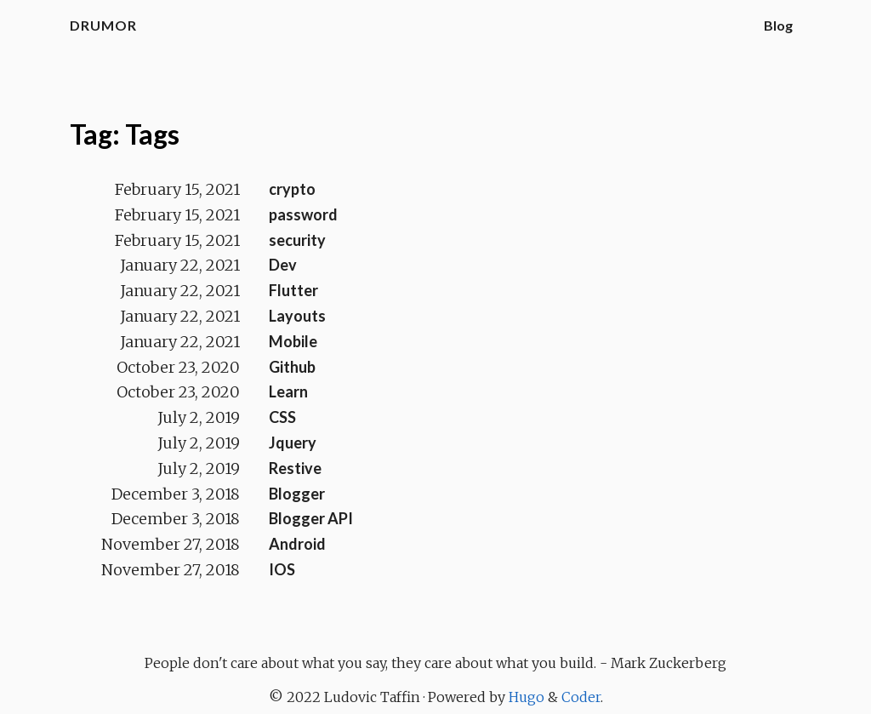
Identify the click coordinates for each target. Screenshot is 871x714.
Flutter (293, 290)
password (303, 214)
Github (292, 366)
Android (297, 543)
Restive (295, 468)
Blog (778, 25)
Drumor (103, 25)
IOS (282, 569)
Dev (283, 264)
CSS (282, 417)
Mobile (293, 341)
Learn (288, 391)
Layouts (297, 315)
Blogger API (311, 518)
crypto (292, 189)
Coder (581, 696)
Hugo (526, 696)
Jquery (292, 442)
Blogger (297, 493)
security (297, 240)
